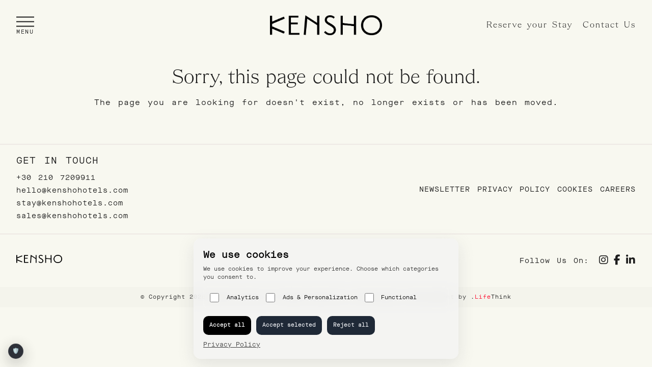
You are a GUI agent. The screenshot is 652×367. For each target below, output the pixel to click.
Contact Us (609, 25)
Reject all (351, 325)
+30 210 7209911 (56, 177)
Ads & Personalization (312, 297)
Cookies (575, 189)
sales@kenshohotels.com (72, 216)
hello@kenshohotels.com (72, 190)
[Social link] (604, 261)
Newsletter (444, 189)
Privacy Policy (513, 189)
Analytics (234, 297)
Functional (391, 297)
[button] (25, 25)
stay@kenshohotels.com (69, 203)
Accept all (227, 325)
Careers (618, 189)
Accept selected (289, 325)
